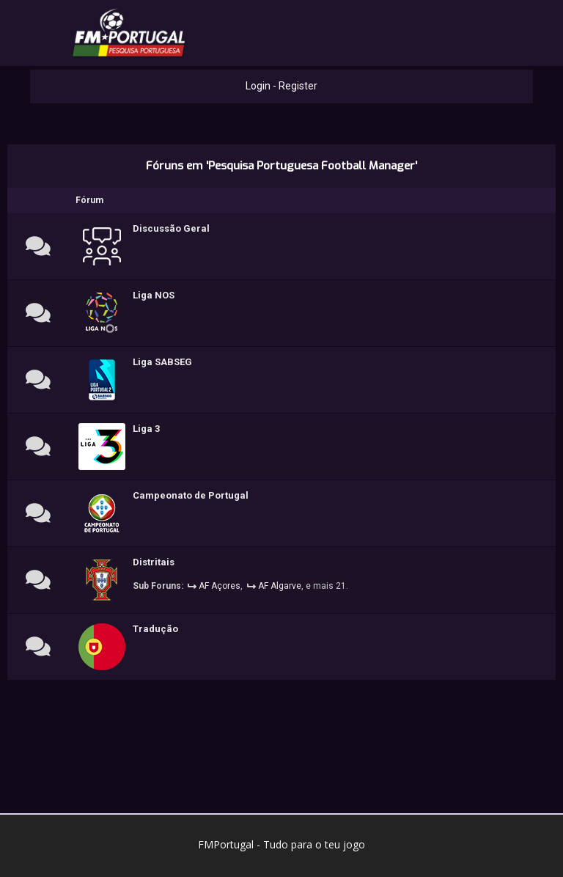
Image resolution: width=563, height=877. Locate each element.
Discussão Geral (171, 228)
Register (298, 86)
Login (258, 86)
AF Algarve (279, 586)
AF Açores (219, 586)
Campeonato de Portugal (191, 495)
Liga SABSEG (162, 361)
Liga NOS (153, 295)
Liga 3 (146, 428)
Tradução (155, 628)
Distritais (153, 562)
